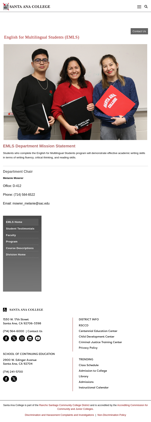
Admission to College (93, 370)
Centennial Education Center (98, 331)
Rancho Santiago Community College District (64, 405)
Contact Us (139, 31)
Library (83, 376)
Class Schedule (89, 365)
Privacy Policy (88, 348)
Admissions (86, 382)
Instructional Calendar (94, 387)
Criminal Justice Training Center (100, 342)
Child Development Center (96, 336)
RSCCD (83, 325)
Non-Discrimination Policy (112, 415)
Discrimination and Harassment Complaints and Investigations (59, 415)
